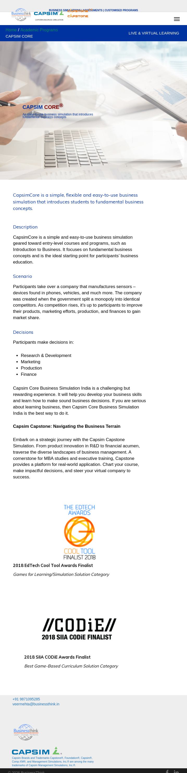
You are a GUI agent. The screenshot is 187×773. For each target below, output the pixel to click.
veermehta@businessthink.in (36, 704)
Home (11, 30)
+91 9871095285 (26, 699)
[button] (177, 18)
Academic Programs (39, 30)
